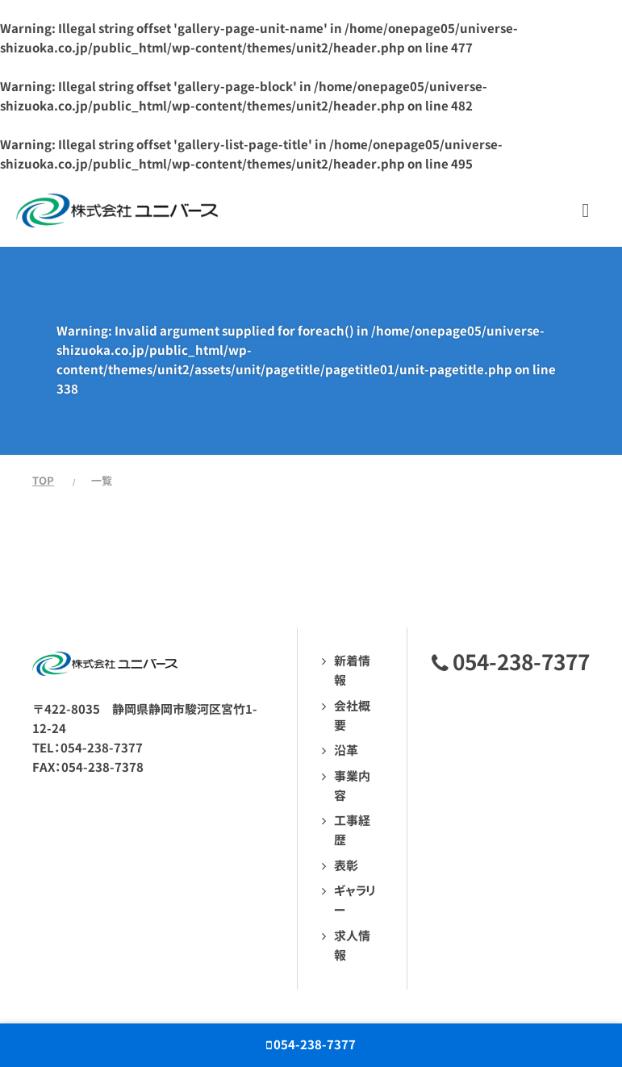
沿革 (346, 750)
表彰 (346, 865)
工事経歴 (352, 830)
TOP (43, 480)
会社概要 (352, 716)
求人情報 (352, 945)
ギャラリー (354, 900)
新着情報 (352, 670)
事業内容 (352, 786)
